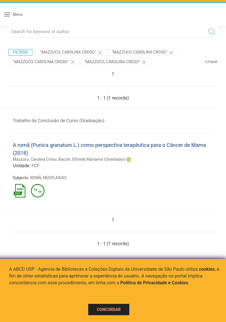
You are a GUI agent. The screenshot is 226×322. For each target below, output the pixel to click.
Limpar (211, 61)
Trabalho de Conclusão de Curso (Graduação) (58, 120)
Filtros (20, 52)
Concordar (109, 309)
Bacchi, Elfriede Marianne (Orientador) (91, 159)
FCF (35, 165)
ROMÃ (35, 177)
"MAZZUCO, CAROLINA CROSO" (71, 53)
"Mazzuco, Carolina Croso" (44, 62)
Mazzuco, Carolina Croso (35, 159)
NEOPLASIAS (55, 177)
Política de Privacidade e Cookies (154, 282)
